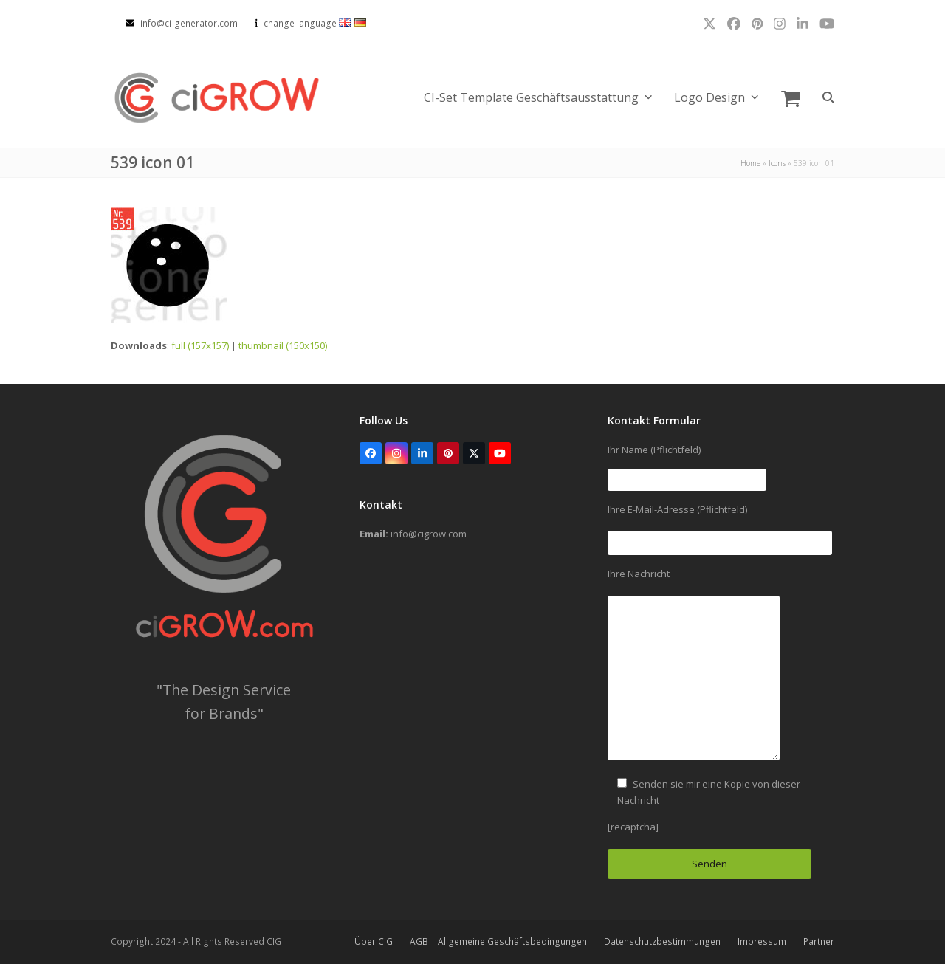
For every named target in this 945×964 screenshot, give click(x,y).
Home (750, 163)
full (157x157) (200, 345)
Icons (777, 163)
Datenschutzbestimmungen (662, 941)
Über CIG (373, 941)
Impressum (762, 941)
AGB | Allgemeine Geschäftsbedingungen (498, 941)
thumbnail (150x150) (282, 345)
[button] (790, 97)
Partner (818, 941)
